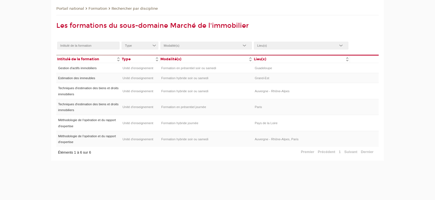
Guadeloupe (263, 68)
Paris (258, 107)
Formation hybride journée (179, 123)
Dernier (367, 152)
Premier (307, 152)
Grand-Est (262, 78)
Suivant (350, 152)
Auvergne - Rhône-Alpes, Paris (277, 139)
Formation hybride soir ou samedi (184, 78)
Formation (97, 8)
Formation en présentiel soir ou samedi (188, 68)
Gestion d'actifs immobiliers (77, 68)
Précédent (326, 152)
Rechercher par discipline (135, 8)
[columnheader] (88, 59)
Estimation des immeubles (76, 78)
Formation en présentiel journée (183, 107)
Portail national (70, 8)
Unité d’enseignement (138, 68)
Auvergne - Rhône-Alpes (272, 91)
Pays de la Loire (266, 123)
